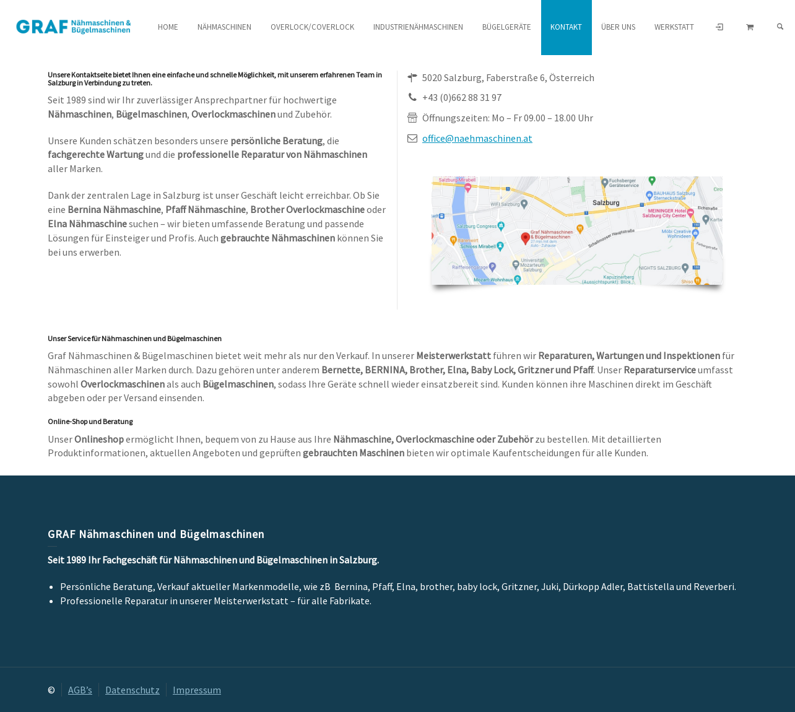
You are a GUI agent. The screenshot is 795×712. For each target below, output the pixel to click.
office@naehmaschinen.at (477, 138)
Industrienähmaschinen (418, 27)
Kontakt (566, 27)
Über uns (618, 27)
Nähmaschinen (224, 27)
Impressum (197, 690)
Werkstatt (674, 27)
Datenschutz (132, 690)
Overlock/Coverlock (312, 27)
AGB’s (80, 690)
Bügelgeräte (506, 27)
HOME (168, 27)
